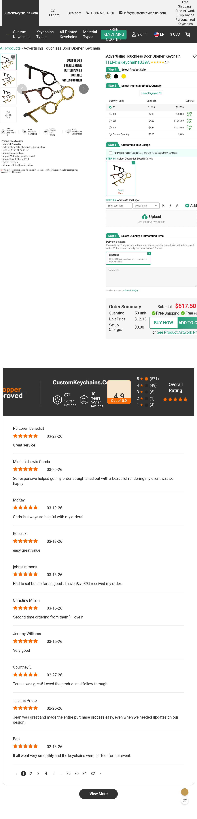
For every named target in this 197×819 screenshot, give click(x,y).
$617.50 (180, 107)
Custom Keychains (21, 34)
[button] (84, 89)
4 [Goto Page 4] (46, 773)
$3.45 (151, 127)
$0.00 (151, 134)
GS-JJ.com (53, 13)
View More (98, 794)
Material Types (90, 34)
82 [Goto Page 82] (93, 773)
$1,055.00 (179, 121)
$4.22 (151, 121)
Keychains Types (45, 34)
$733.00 (180, 114)
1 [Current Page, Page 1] (23, 773)
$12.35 (151, 107)
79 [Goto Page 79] (68, 773)
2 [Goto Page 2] (31, 773)
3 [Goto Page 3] (38, 773)
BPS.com (74, 13)
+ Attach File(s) (130, 290)
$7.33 (151, 114)
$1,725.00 (179, 127)
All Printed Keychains (68, 34)
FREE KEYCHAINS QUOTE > (114, 34)
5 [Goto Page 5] (53, 773)
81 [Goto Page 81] (85, 773)
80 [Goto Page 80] (76, 773)
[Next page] (100, 773)
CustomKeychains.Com (21, 13)
